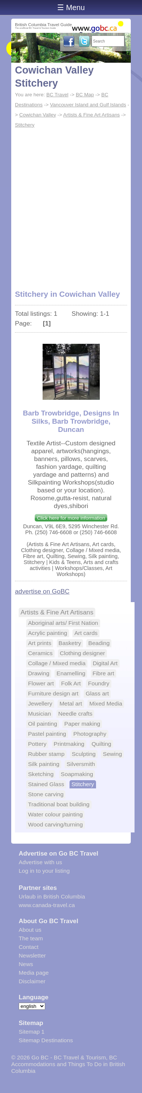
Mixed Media (105, 703)
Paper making (82, 723)
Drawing (38, 673)
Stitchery (24, 125)
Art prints (39, 643)
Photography (89, 734)
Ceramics (40, 653)
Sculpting (84, 754)
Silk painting (43, 764)
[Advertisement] (71, 204)
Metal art (70, 703)
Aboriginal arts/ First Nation (63, 623)
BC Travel (57, 94)
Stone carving (46, 794)
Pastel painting (47, 734)
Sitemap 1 (31, 1031)
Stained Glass (46, 784)
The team (31, 938)
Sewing (112, 754)
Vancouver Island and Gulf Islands (88, 105)
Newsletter (32, 955)
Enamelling (70, 673)
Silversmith (81, 764)
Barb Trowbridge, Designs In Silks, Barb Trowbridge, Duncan (71, 421)
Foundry (98, 683)
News (26, 964)
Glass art (97, 693)
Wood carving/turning (55, 824)
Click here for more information (71, 518)
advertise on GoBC (42, 591)
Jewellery (40, 703)
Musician (39, 713)
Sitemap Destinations (46, 1040)
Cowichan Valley (37, 115)
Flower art (41, 683)
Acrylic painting (47, 633)
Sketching (40, 774)
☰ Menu (71, 7)
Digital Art (105, 663)
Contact (28, 947)
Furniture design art (53, 693)
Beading (98, 643)
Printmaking (69, 744)
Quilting (101, 744)
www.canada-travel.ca (47, 905)
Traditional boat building (59, 804)
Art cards (86, 633)
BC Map (85, 94)
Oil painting (42, 723)
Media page (34, 972)
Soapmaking (77, 774)
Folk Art (71, 683)
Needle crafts (75, 713)
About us (30, 930)
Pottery (37, 744)
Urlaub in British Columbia (52, 896)
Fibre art (103, 673)
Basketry (70, 643)
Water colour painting (55, 814)
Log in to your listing (44, 871)
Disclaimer (32, 981)
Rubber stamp (46, 754)
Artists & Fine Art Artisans (91, 115)
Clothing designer (82, 653)
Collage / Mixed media (57, 663)
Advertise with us (40, 862)
